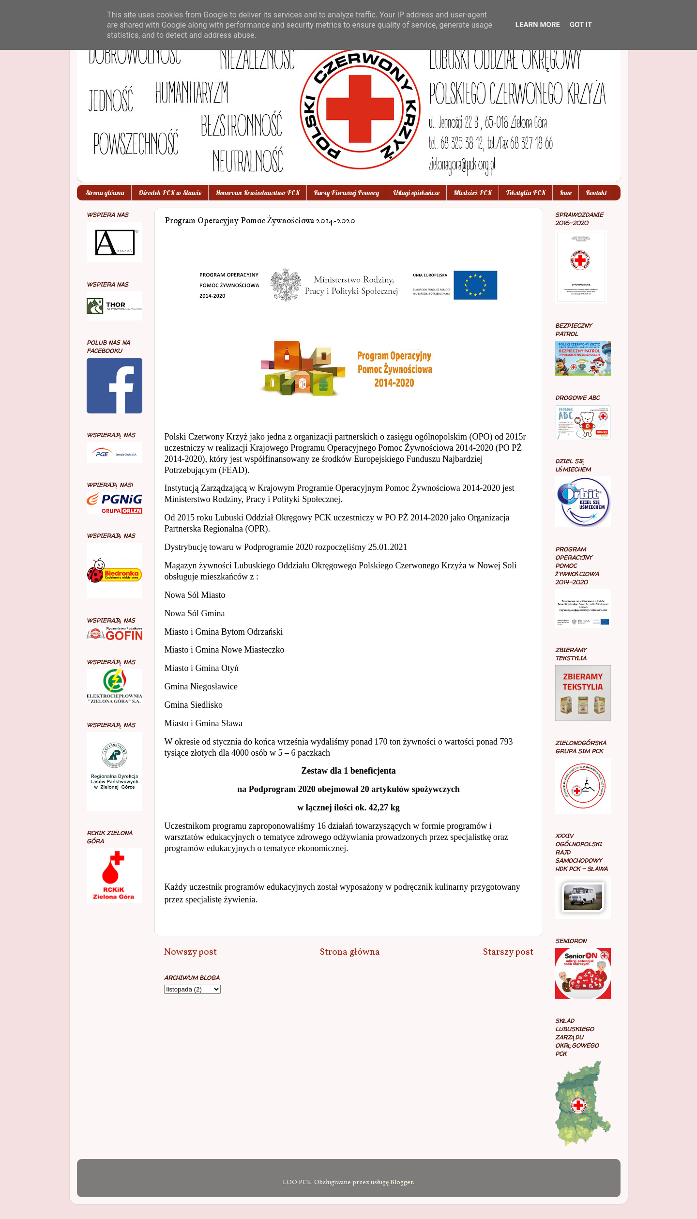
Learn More (537, 24)
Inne (566, 192)
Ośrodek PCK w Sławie (169, 192)
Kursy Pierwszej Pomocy (346, 192)
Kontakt (596, 192)
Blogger (401, 1182)
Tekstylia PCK (525, 192)
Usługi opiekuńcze (416, 192)
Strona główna (104, 192)
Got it (581, 24)
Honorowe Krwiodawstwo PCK (257, 192)
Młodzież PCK (473, 192)
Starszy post (508, 952)
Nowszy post (190, 952)
